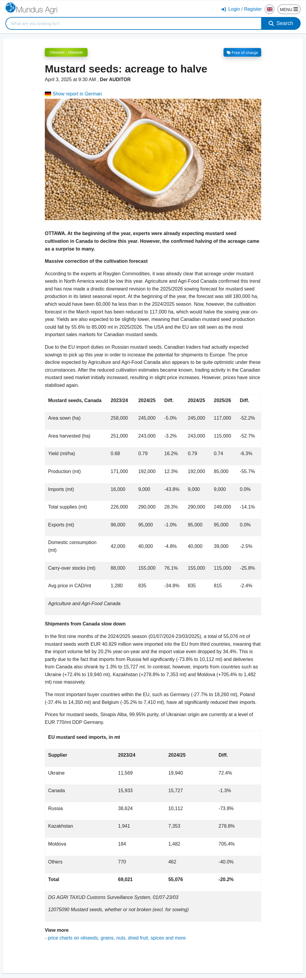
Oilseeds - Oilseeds (66, 52)
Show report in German (73, 93)
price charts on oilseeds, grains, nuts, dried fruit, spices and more (117, 937)
